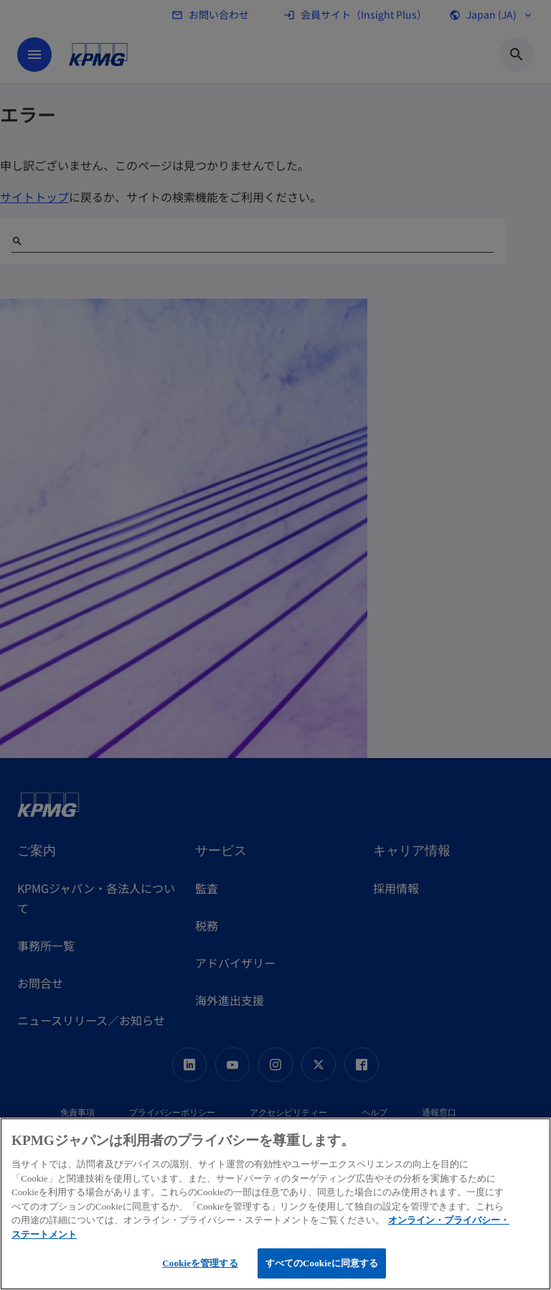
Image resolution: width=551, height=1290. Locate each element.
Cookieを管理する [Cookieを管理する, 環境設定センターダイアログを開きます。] (199, 1263)
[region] (275, 1204)
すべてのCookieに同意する (322, 1263)
